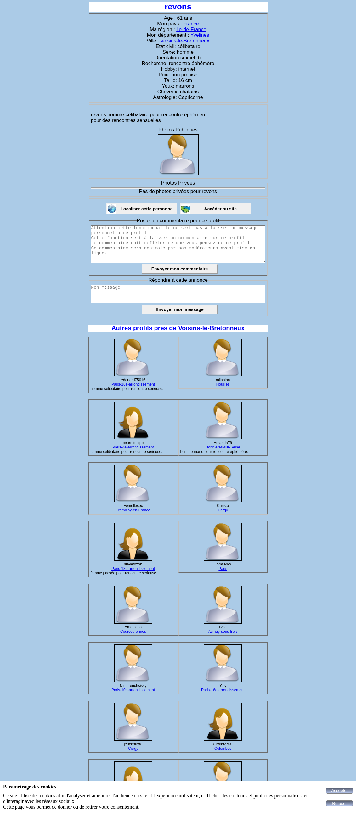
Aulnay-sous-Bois (222, 631)
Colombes (222, 748)
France (191, 23)
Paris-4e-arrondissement (133, 447)
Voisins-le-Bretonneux (184, 40)
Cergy (223, 510)
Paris (222, 568)
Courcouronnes (133, 631)
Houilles (223, 384)
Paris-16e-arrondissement (133, 384)
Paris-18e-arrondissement (133, 568)
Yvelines (199, 35)
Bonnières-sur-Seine (223, 447)
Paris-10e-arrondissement (133, 690)
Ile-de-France (191, 29)
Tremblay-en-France (133, 510)
